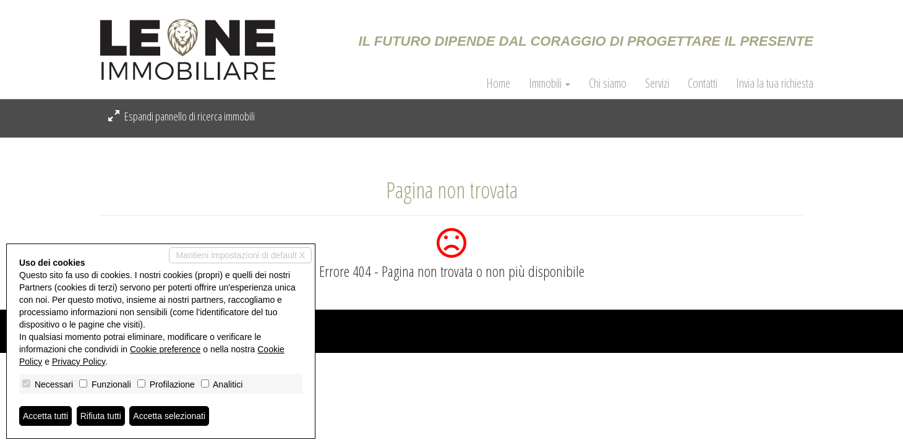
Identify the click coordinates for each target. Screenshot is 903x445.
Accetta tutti (45, 416)
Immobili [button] (549, 83)
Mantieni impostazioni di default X (240, 255)
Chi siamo (608, 83)
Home (498, 83)
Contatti (702, 83)
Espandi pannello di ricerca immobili (181, 116)
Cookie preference (165, 349)
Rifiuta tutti (100, 416)
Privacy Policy (78, 362)
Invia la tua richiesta (774, 83)
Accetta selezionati (169, 416)
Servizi (657, 83)
